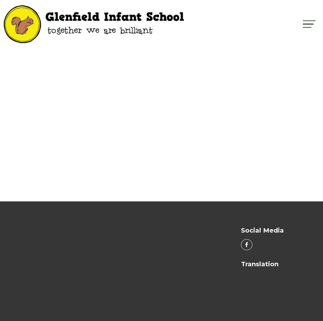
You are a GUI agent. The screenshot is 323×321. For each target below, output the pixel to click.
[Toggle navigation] (309, 24)
